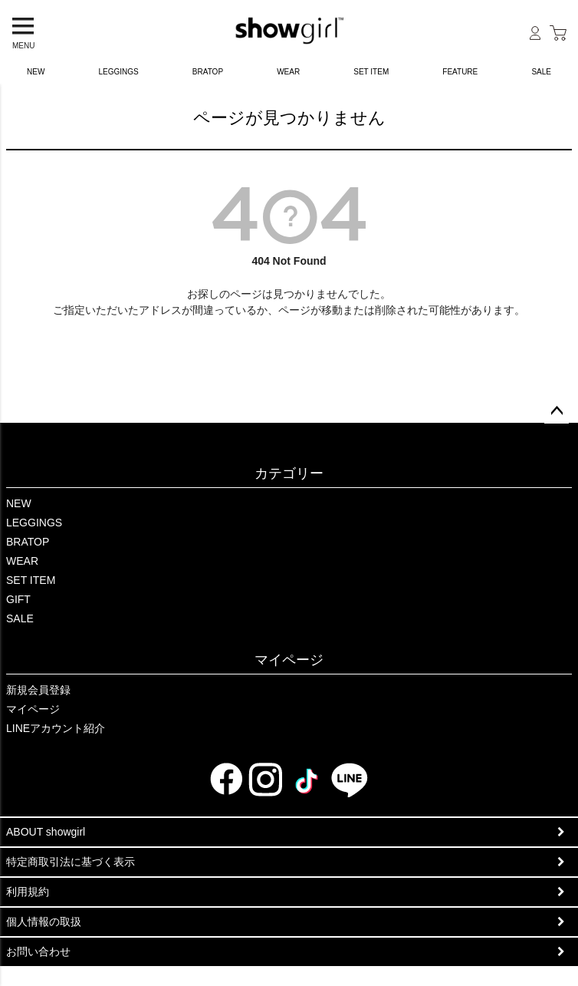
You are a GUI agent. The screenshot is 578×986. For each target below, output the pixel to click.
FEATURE (460, 72)
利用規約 (27, 891)
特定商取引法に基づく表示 (70, 862)
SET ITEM (371, 72)
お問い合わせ (38, 951)
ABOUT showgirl (45, 832)
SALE (20, 618)
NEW (35, 72)
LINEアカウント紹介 (55, 728)
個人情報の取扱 (43, 921)
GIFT (18, 599)
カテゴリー (289, 473)
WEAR (288, 72)
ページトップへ (556, 411)
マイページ (289, 660)
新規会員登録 (38, 690)
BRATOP (207, 72)
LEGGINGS (119, 72)
